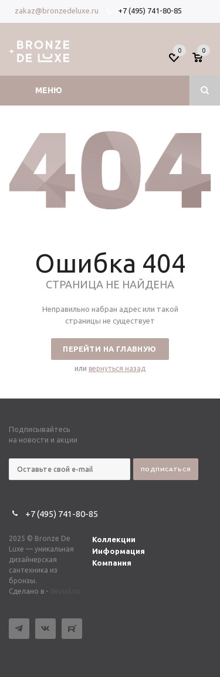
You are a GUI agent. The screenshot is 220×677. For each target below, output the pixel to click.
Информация (118, 551)
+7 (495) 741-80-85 (150, 10)
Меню (48, 90)
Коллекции (114, 539)
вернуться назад (117, 368)
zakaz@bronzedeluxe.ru (57, 10)
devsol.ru (65, 591)
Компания (111, 563)
